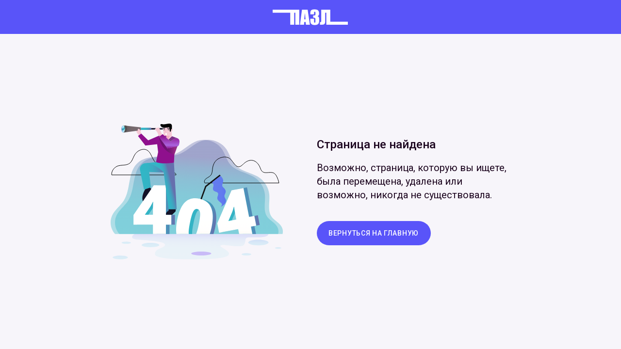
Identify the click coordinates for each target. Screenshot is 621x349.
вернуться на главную (373, 233)
